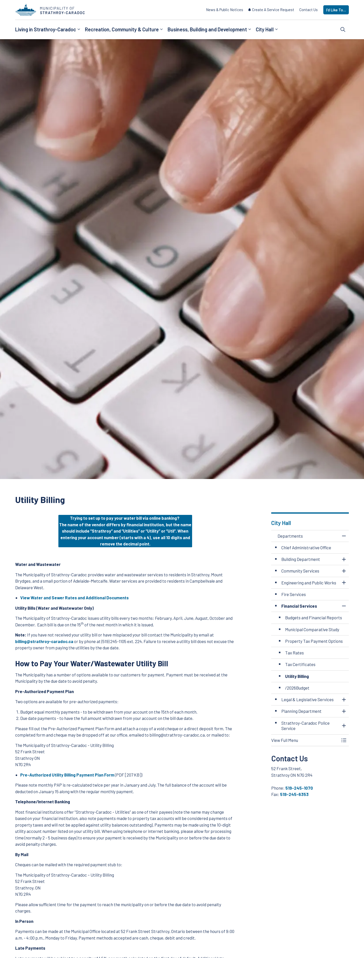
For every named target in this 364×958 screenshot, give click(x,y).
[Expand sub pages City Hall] (276, 29)
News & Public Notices (224, 9)
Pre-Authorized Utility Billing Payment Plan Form (67, 774)
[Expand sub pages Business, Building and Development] (249, 29)
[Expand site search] (343, 29)
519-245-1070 (299, 787)
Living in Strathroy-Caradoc (45, 29)
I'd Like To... (336, 10)
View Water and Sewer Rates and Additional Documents (74, 597)
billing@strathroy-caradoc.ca (44, 641)
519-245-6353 (294, 794)
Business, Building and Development (207, 29)
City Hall (265, 29)
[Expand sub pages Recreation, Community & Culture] (161, 29)
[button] (305, 740)
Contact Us (308, 9)
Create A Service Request (271, 9)
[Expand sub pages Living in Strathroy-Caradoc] (78, 29)
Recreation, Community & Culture (122, 29)
